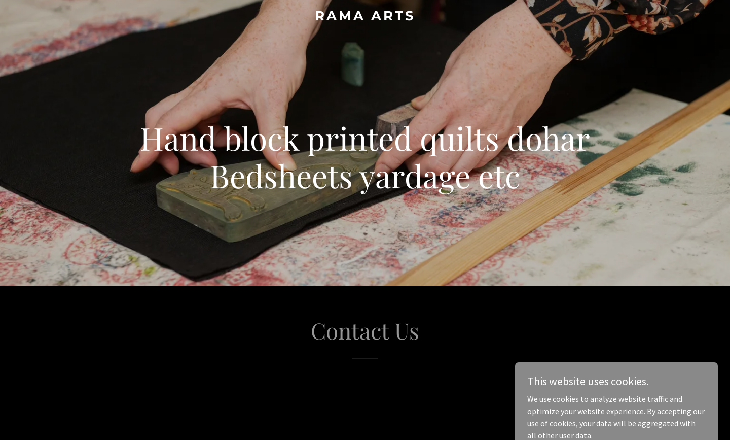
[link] (365, 17)
